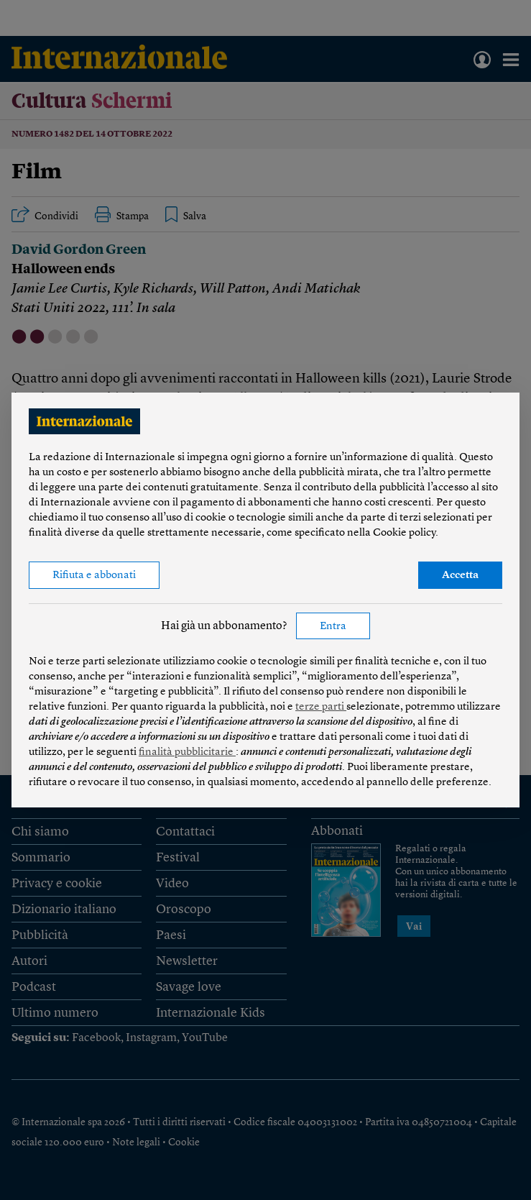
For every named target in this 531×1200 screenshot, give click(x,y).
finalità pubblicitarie (187, 752)
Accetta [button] (460, 575)
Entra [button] (333, 626)
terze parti (320, 707)
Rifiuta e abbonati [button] (94, 575)
